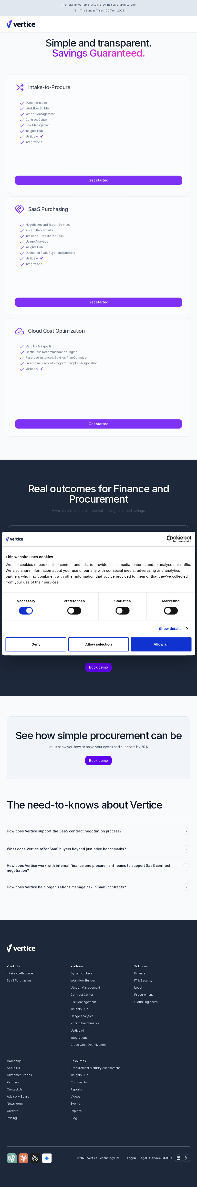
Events (75, 1103)
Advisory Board (18, 1096)
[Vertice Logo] (21, 24)
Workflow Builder (83, 980)
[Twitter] (186, 1158)
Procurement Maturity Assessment (95, 1068)
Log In (131, 1158)
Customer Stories (19, 1075)
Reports (76, 1089)
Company (14, 1061)
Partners (13, 1082)
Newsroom (15, 1103)
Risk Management (83, 1002)
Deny (36, 644)
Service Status (160, 1158)
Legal (138, 987)
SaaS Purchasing (19, 980)
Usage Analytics (82, 1016)
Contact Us (15, 1089)
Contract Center (82, 994)
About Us (13, 1068)
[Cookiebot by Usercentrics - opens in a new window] (170, 539)
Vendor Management (85, 987)
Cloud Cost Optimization (88, 1045)
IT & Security (143, 980)
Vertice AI (77, 1030)
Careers (12, 1111)
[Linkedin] (178, 1158)
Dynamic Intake (81, 973)
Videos (76, 1096)
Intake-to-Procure (20, 973)
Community (79, 1082)
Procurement (143, 994)
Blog (74, 1118)
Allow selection (98, 644)
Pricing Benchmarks (85, 1023)
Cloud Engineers (146, 1002)
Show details (170, 628)
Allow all (161, 644)
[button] (185, 24)
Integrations (79, 1037)
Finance (139, 973)
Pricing (12, 1118)
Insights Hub (79, 1009)
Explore (76, 1111)
